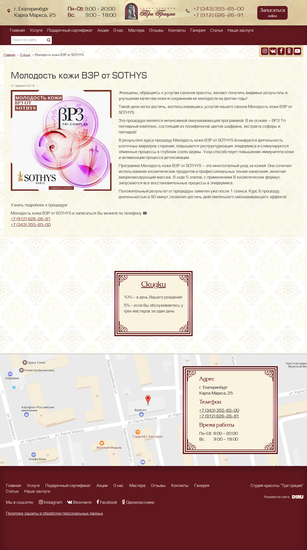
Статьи (216, 30)
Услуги (36, 30)
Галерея (198, 30)
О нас (118, 30)
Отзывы (156, 30)
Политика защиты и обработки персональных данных (54, 513)
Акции (103, 30)
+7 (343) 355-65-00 (218, 9)
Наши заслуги (241, 30)
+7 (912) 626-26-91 (218, 15)
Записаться (272, 12)
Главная (17, 30)
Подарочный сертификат (70, 30)
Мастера (136, 30)
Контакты (177, 30)
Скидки (153, 284)
